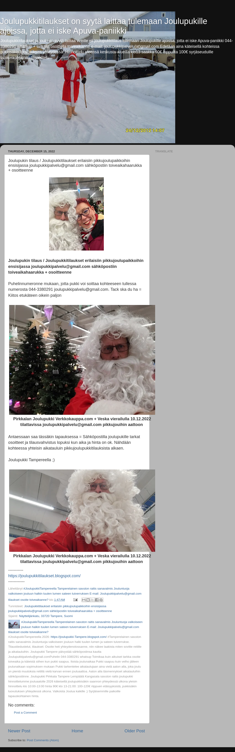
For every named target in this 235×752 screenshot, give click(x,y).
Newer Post (19, 730)
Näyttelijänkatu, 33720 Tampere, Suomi (46, 616)
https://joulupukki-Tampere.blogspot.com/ (79, 637)
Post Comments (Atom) (43, 740)
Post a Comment (25, 712)
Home (77, 730)
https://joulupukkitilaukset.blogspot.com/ (44, 576)
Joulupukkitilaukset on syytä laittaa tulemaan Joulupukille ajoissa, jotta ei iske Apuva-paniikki (103, 25)
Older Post (135, 730)
